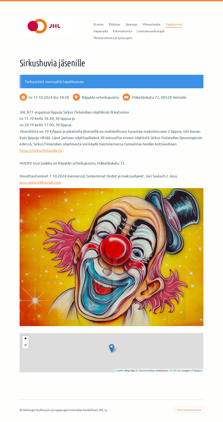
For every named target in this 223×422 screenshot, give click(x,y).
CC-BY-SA (175, 370)
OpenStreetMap (146, 370)
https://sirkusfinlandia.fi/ (41, 150)
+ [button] (25, 339)
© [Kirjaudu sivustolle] (21, 410)
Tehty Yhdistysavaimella (189, 409)
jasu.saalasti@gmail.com (40, 182)
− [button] (25, 345)
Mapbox (198, 370)
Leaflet (119, 370)
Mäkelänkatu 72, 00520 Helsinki (159, 97)
